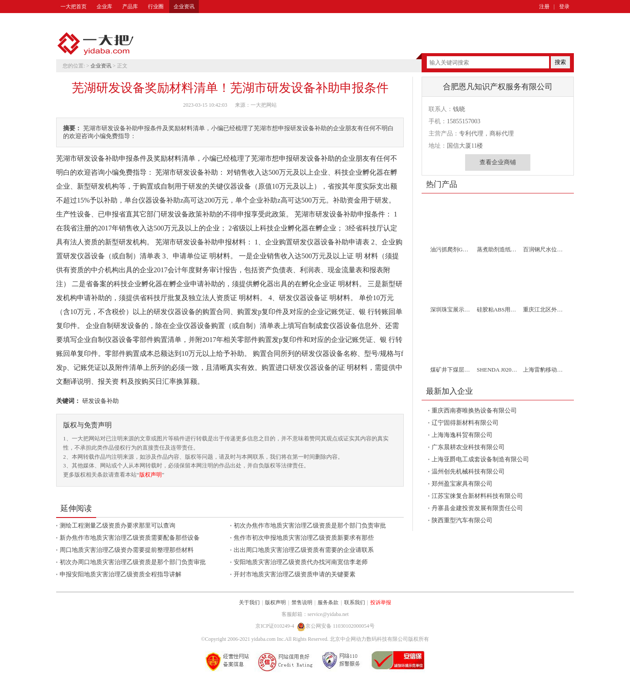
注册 (544, 6)
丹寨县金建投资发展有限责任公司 (477, 508)
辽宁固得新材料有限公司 (465, 423)
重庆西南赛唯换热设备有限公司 (474, 410)
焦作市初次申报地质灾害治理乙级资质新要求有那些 (304, 538)
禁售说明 (302, 602)
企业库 (104, 6)
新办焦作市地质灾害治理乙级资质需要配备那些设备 (130, 538)
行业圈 (156, 6)
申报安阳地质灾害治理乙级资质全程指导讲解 (120, 574)
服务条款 (328, 602)
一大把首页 (73, 6)
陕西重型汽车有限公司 (462, 520)
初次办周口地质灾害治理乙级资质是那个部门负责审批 (133, 562)
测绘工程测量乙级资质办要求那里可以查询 (117, 525)
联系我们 (354, 602)
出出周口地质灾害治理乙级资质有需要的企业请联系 (304, 550)
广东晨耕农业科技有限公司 (468, 447)
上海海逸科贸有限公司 (462, 435)
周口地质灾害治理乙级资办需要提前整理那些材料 (127, 550)
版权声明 (150, 474)
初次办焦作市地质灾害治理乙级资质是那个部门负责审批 (310, 525)
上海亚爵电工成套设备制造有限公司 (480, 459)
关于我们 (249, 602)
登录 (564, 6)
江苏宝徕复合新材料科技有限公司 (477, 496)
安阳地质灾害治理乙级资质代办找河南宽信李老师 (301, 562)
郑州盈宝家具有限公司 (462, 483)
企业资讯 (184, 6)
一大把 (95, 44)
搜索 (560, 62)
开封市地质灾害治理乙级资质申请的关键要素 (294, 574)
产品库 (130, 6)
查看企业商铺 (497, 162)
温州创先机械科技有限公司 (468, 471)
